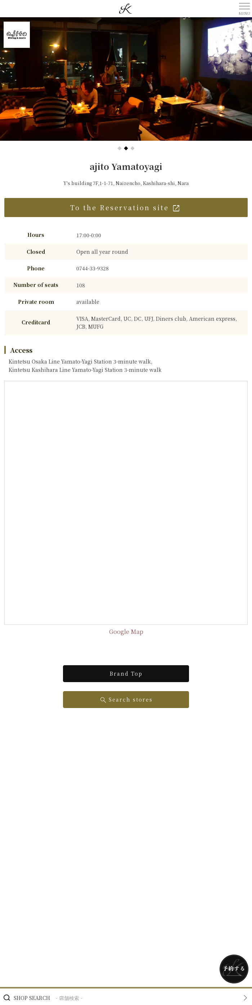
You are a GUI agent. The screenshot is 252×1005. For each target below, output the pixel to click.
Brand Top (126, 673)
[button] (119, 148)
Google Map (126, 631)
